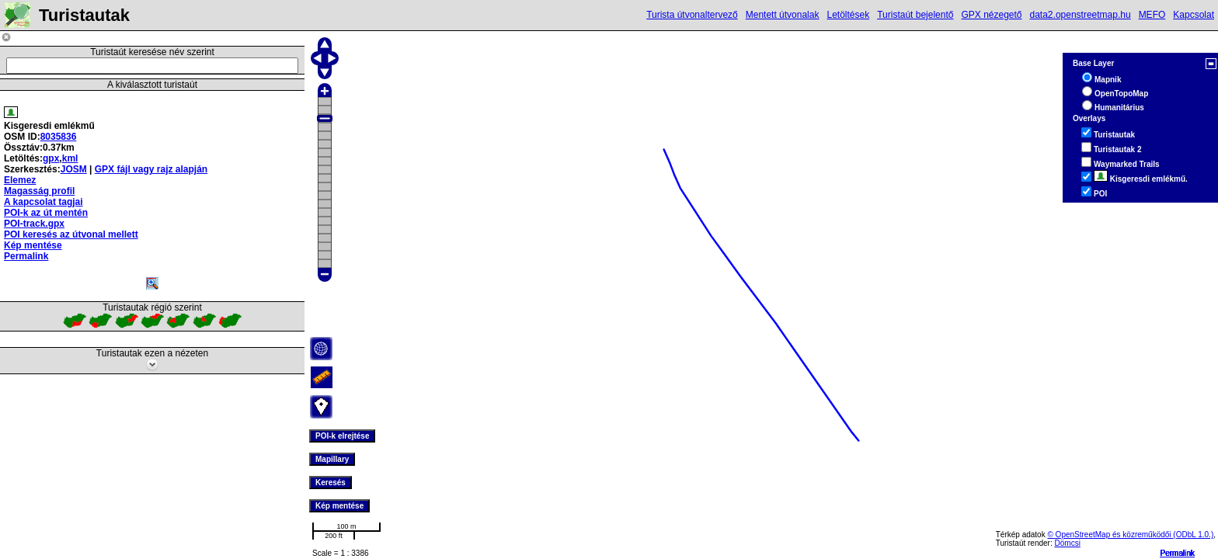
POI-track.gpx (34, 223)
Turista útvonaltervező (692, 14)
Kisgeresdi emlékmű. (1141, 179)
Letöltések (847, 14)
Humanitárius (1119, 107)
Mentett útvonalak (783, 14)
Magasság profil (39, 191)
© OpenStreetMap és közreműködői (1110, 534)
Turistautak (1114, 134)
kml (70, 158)
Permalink (1178, 553)
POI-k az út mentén (46, 212)
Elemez (20, 180)
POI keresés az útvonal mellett (71, 234)
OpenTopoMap (1121, 93)
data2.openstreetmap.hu (1080, 14)
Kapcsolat (1193, 14)
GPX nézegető (991, 14)
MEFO (1152, 14)
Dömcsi (1068, 543)
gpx (51, 158)
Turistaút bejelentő (915, 14)
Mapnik (1107, 79)
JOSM (74, 169)
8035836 (58, 136)
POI (1100, 193)
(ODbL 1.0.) (1193, 534)
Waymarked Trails (1127, 164)
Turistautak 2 (1118, 149)
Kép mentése (33, 245)
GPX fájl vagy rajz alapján (151, 169)
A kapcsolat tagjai (43, 201)
